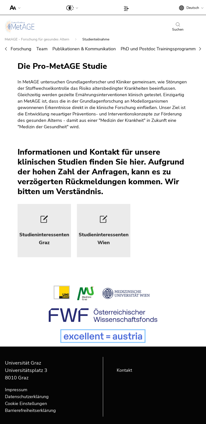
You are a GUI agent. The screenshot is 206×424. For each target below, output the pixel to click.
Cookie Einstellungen (26, 403)
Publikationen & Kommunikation (84, 49)
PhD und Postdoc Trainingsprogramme (159, 49)
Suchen (177, 27)
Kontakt (124, 370)
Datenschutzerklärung (27, 397)
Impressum (16, 390)
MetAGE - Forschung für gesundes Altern (37, 39)
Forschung (21, 49)
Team (41, 49)
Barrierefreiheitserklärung (30, 410)
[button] (14, 7)
